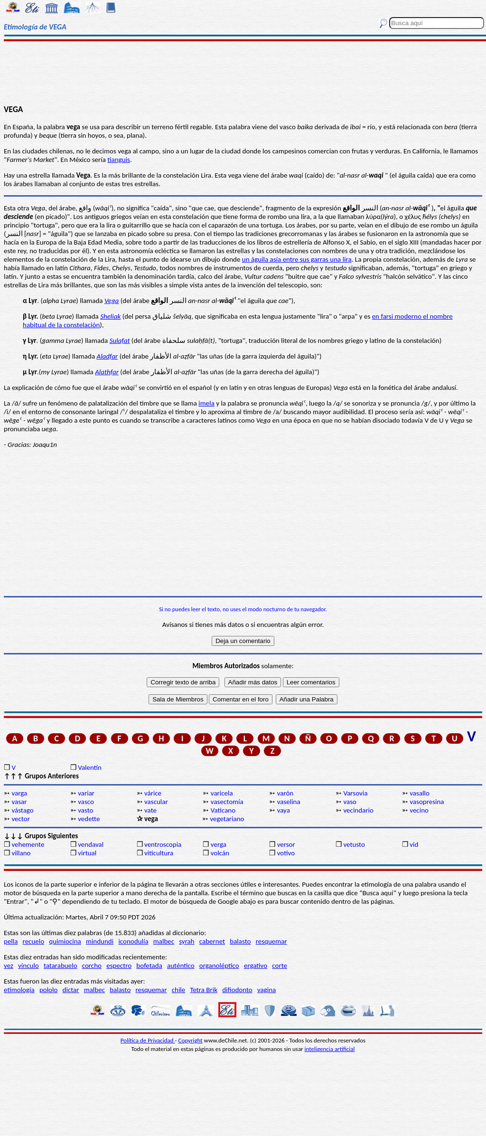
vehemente (27, 844)
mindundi (99, 941)
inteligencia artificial (330, 1048)
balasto (240, 941)
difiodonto (237, 989)
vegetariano (227, 818)
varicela (222, 793)
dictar (71, 989)
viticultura (158, 853)
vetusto (353, 844)
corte (279, 965)
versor (286, 844)
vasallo (420, 793)
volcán (220, 853)
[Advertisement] (243, 72)
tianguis (118, 159)
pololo (48, 989)
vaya (283, 810)
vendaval (90, 844)
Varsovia (355, 793)
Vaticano (223, 810)
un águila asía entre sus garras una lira (297, 259)
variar (86, 793)
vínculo (28, 965)
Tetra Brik (203, 989)
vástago (22, 810)
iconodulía (133, 941)
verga (218, 844)
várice (152, 793)
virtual (87, 853)
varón (285, 793)
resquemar (271, 941)
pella (11, 941)
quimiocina (65, 941)
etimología (19, 989)
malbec (163, 941)
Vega (111, 300)
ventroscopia (162, 844)
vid (414, 844)
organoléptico (219, 965)
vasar (19, 801)
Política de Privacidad (148, 1040)
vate (150, 810)
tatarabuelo (60, 965)
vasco (86, 801)
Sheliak (110, 316)
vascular (156, 801)
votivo (286, 853)
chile (179, 989)
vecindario (358, 810)
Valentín (90, 767)
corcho (92, 965)
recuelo (34, 941)
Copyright (190, 1040)
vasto (85, 810)
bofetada (149, 965)
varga (19, 793)
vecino (419, 810)
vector (20, 818)
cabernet (212, 941)
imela (206, 403)
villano (20, 853)
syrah (186, 941)
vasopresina (427, 801)
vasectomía (227, 801)
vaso (349, 801)
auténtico (181, 965)
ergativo (255, 965)
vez (8, 965)
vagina (266, 989)
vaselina (288, 801)
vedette (89, 818)
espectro (118, 965)
